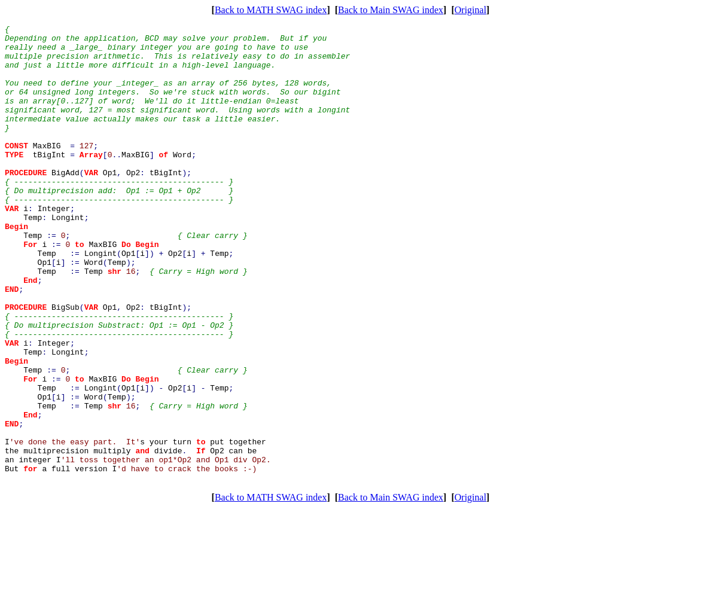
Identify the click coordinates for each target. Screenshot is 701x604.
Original (470, 10)
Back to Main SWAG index (390, 10)
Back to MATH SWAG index (271, 10)
